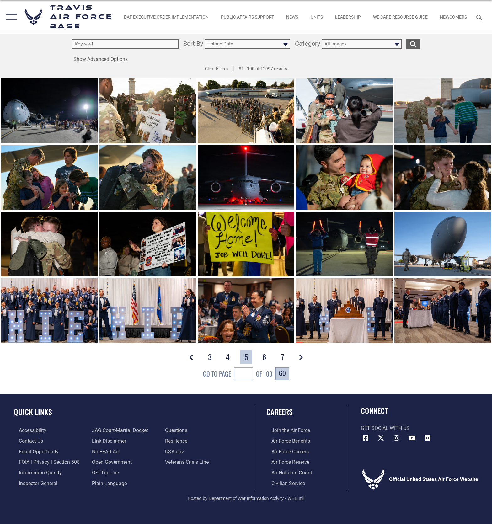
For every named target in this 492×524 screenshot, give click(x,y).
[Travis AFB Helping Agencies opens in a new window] (400, 17)
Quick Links (33, 411)
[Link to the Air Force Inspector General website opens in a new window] (33, 483)
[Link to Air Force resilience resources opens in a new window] (178, 441)
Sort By (193, 44)
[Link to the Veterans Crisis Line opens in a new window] (188, 462)
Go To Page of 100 (237, 374)
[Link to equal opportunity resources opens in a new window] (34, 451)
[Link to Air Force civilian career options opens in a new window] (283, 483)
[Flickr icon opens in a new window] (427, 438)
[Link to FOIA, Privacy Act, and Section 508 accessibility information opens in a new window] (44, 462)
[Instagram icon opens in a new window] (396, 438)
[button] (10, 17)
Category (307, 44)
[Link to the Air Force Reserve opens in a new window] (285, 462)
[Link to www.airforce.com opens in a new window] (285, 430)
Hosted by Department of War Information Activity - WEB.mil (246, 497)
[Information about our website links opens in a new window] (107, 441)
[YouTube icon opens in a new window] (412, 438)
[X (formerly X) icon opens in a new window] (381, 438)
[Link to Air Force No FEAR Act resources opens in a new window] (104, 451)
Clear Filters (216, 68)
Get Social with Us (385, 428)
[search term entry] (125, 44)
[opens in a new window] (27, 430)
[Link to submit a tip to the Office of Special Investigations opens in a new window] (103, 472)
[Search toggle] (480, 17)
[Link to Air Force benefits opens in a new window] (285, 441)
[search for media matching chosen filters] (413, 44)
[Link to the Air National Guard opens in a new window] (286, 472)
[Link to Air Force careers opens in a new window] (285, 451)
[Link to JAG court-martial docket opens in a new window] (118, 430)
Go (282, 373)
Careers (279, 411)
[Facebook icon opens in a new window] (365, 438)
